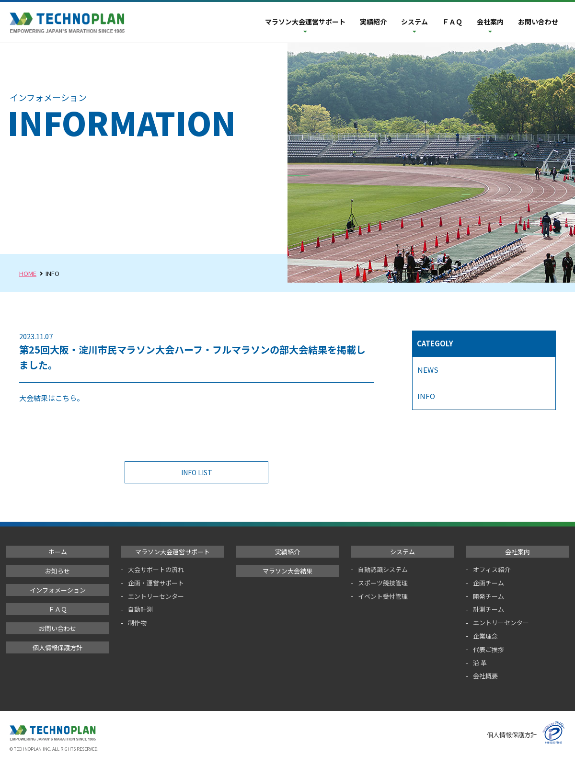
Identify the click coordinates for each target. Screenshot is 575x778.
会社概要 (485, 675)
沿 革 (480, 662)
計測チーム (488, 609)
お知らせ (57, 570)
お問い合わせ (538, 21)
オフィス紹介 (491, 569)
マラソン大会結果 (287, 570)
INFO (426, 396)
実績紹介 (373, 21)
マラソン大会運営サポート (305, 21)
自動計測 (140, 609)
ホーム (57, 551)
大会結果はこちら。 (51, 398)
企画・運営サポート (156, 582)
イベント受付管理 (383, 596)
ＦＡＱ (452, 21)
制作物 (137, 622)
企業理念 (485, 636)
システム (414, 21)
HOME (27, 273)
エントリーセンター (156, 596)
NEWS (427, 370)
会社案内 (490, 21)
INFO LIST (199, 472)
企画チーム (488, 582)
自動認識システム (383, 569)
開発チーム (488, 596)
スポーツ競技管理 (383, 582)
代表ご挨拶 (488, 649)
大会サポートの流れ (156, 569)
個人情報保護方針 (57, 647)
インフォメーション (58, 590)
